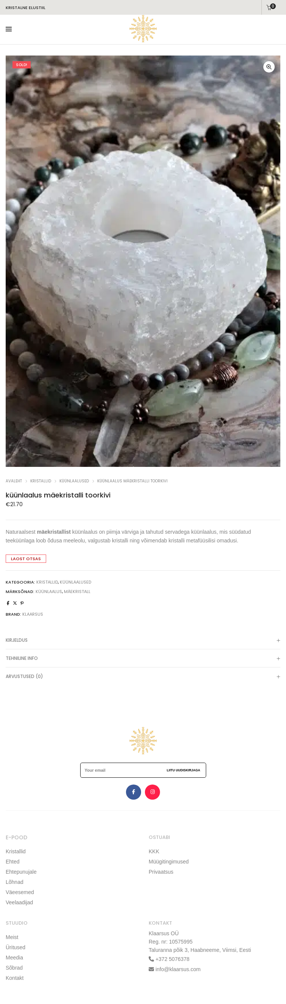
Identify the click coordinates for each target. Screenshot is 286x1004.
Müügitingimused (169, 862)
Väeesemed (20, 892)
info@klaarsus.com (178, 969)
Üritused (15, 947)
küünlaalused (74, 481)
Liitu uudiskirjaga (183, 770)
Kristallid (16, 851)
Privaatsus (161, 872)
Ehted (13, 862)
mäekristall (77, 591)
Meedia (14, 958)
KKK (154, 851)
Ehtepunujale (21, 872)
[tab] (143, 640)
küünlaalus (49, 591)
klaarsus (32, 614)
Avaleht (14, 481)
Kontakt (14, 978)
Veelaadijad (19, 902)
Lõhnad (14, 882)
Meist (12, 937)
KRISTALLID (40, 481)
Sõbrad (14, 968)
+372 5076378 (172, 959)
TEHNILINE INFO (143, 659)
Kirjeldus (143, 641)
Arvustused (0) (143, 677)
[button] (269, 67)
